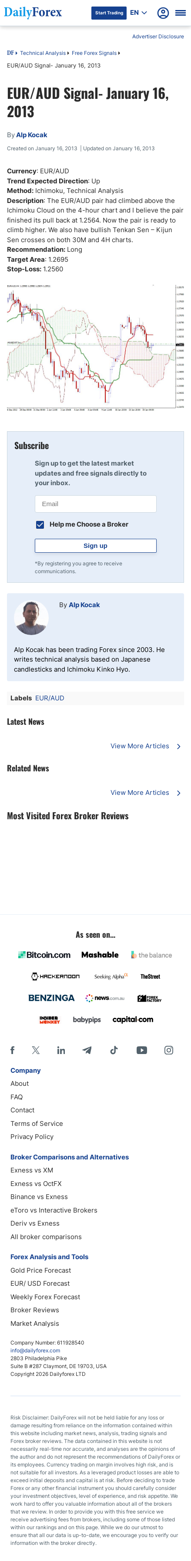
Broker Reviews (34, 1310)
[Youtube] (142, 1050)
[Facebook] (12, 1050)
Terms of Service (36, 1123)
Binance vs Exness (39, 1197)
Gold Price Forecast (40, 1270)
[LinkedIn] (61, 1050)
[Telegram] (86, 1050)
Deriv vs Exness (35, 1223)
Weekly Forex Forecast (45, 1297)
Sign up (95, 545)
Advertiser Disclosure (158, 36)
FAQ (16, 1097)
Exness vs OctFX (36, 1183)
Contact (22, 1110)
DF (10, 54)
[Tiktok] (114, 1050)
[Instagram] (168, 1050)
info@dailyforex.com (35, 1350)
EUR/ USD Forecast (40, 1283)
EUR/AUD (49, 698)
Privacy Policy (32, 1136)
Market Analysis (34, 1323)
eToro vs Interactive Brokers (53, 1210)
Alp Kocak (84, 605)
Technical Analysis (43, 53)
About (19, 1083)
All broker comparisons (46, 1237)
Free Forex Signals (94, 53)
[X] (36, 1050)
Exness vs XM (31, 1170)
